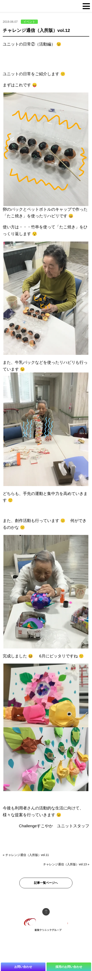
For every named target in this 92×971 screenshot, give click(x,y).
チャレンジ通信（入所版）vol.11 (27, 855)
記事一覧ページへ (46, 882)
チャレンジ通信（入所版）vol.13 (65, 864)
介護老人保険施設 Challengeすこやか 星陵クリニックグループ (29, 6)
